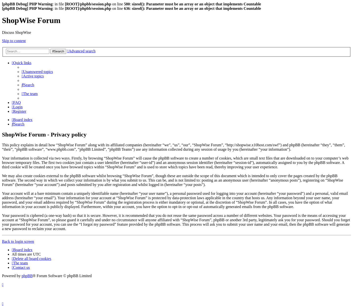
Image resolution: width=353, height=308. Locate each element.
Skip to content (14, 41)
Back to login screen (18, 241)
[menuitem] (37, 72)
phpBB (27, 276)
